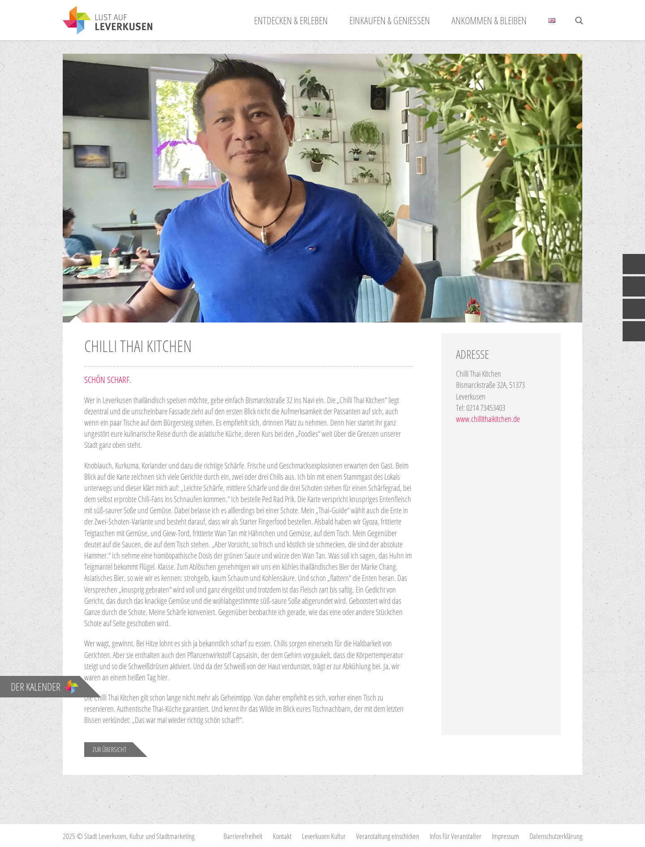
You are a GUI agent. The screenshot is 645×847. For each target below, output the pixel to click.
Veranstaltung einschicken (387, 836)
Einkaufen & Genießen (389, 20)
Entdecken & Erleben (291, 20)
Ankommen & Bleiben (489, 20)
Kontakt (282, 836)
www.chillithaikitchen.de (488, 418)
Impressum (505, 836)
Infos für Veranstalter (456, 836)
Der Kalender (44, 686)
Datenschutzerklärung (555, 836)
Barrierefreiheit (243, 836)
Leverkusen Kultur (324, 836)
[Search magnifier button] (579, 20)
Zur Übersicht (109, 749)
